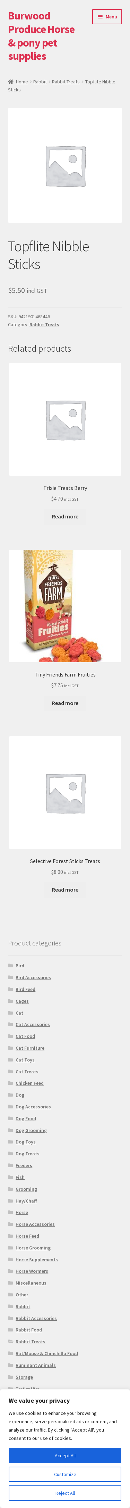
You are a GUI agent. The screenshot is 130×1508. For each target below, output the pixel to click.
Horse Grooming (33, 1248)
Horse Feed (27, 1236)
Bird (20, 965)
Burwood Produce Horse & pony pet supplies (41, 36)
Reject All (65, 1493)
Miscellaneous (31, 1283)
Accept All (65, 1455)
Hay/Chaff (26, 1201)
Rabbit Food (29, 1330)
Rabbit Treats (66, 82)
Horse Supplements (37, 1259)
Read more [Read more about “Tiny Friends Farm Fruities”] (65, 702)
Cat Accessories (33, 1024)
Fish (20, 1177)
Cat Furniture (30, 1048)
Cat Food (25, 1036)
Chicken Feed (30, 1083)
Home (22, 82)
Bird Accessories (33, 977)
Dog (20, 1095)
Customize (65, 1474)
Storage (24, 1377)
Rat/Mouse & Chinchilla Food (47, 1353)
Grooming (26, 1189)
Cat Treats (27, 1071)
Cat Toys (25, 1060)
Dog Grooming (31, 1130)
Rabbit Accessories (36, 1318)
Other (22, 1295)
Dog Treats (28, 1153)
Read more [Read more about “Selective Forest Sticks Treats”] (65, 889)
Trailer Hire (28, 1389)
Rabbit (40, 82)
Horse (22, 1212)
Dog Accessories (33, 1107)
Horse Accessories (35, 1224)
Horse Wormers (32, 1271)
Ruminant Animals (36, 1365)
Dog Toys (26, 1142)
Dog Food (26, 1118)
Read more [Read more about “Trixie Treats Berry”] (65, 516)
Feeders (24, 1165)
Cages (22, 1001)
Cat (19, 1013)
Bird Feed (25, 989)
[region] (65, 1448)
